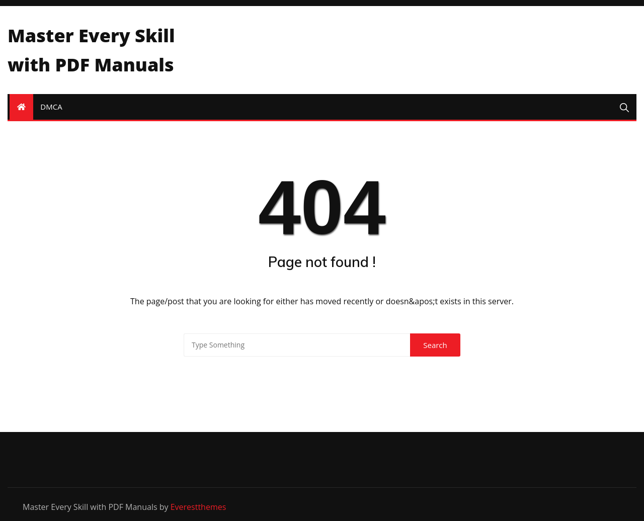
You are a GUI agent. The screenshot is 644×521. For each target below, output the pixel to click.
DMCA (51, 107)
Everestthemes (198, 506)
